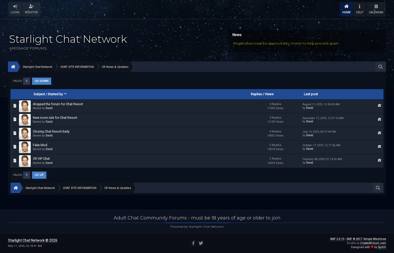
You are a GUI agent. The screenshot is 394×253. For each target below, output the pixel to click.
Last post (311, 94)
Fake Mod (40, 145)
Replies (256, 94)
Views (269, 94)
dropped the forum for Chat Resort (58, 104)
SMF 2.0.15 (337, 239)
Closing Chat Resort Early (51, 131)
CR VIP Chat (41, 159)
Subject (39, 94)
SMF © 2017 (354, 239)
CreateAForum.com (373, 243)
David (49, 108)
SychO (382, 247)
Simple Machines (374, 239)
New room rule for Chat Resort (55, 118)
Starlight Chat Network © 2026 (32, 240)
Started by (57, 94)
